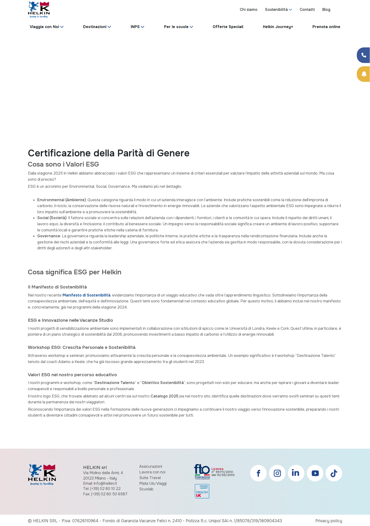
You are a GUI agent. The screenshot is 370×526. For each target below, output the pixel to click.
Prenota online (326, 26)
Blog (326, 9)
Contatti (307, 9)
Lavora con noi (152, 472)
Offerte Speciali (228, 26)
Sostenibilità (276, 9)
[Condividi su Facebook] (363, 55)
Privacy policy (328, 520)
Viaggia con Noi (44, 26)
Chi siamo (248, 9)
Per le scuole (176, 26)
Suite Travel (150, 477)
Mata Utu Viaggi (153, 483)
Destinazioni (94, 26)
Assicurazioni (150, 466)
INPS (135, 26)
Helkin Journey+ (278, 26)
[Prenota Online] (363, 74)
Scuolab (146, 489)
